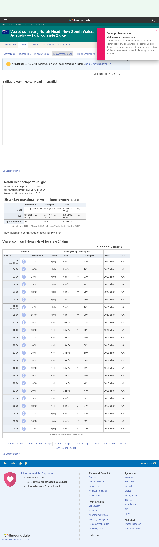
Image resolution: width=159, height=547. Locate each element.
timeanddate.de (132, 528)
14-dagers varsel (42, 54)
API (126, 509)
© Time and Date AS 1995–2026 (15, 540)
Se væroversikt (10, 170)
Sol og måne (64, 44)
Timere (128, 500)
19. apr (10, 443)
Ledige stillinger (96, 481)
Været (11, 25)
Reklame (93, 510)
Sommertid (48, 44)
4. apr (73, 447)
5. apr (65, 447)
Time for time (24, 54)
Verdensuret (131, 477)
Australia (19, 25)
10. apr (95, 443)
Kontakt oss (149, 463)
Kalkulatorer (130, 504)
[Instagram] (107, 541)
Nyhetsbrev (94, 495)
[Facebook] (91, 541)
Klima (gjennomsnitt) (85, 54)
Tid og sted (10, 44)
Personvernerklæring (99, 524)
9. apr (104, 443)
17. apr (29, 443)
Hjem (4, 25)
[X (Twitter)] (96, 541)
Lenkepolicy (94, 506)
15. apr (48, 443)
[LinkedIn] (101, 541)
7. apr (120, 443)
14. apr (57, 443)
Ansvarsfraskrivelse (98, 515)
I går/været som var (62, 54)
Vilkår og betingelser (99, 519)
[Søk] (153, 20)
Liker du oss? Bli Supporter (37, 473)
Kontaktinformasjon (98, 491)
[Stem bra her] (20, 463)
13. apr (66, 443)
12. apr (76, 443)
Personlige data (96, 528)
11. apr (85, 443)
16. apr (38, 443)
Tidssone (34, 44)
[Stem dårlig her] (25, 463)
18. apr (19, 443)
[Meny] (5, 20)
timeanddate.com (133, 524)
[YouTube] (112, 541)
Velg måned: (100, 74)
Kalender (129, 486)
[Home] (16, 536)
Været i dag (9, 54)
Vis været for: (103, 246)
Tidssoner (129, 481)
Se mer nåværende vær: (97, 64)
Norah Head (29, 25)
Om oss (92, 477)
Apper (128, 513)
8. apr (112, 443)
